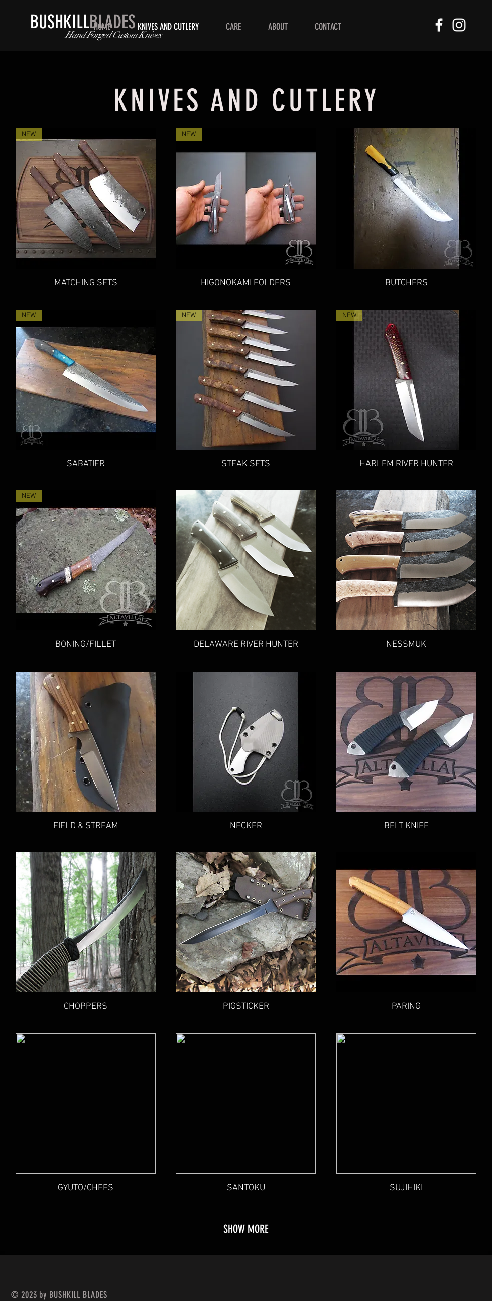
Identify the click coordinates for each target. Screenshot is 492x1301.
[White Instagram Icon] (459, 25)
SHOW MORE (246, 1229)
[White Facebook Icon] (439, 25)
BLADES (83, 22)
